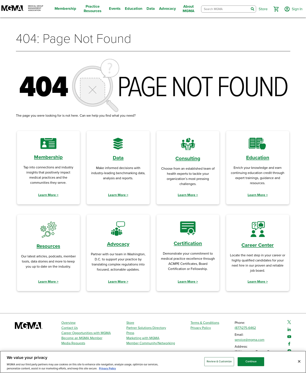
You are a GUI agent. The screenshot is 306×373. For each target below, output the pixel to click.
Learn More (48, 195)
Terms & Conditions (204, 323)
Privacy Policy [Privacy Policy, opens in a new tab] (107, 368)
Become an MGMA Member (81, 338)
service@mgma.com (249, 340)
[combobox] (224, 9)
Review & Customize (219, 361)
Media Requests (73, 343)
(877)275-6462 (245, 328)
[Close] (299, 361)
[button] (275, 9)
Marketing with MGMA (142, 338)
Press (130, 333)
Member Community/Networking (150, 343)
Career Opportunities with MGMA (86, 333)
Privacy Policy (200, 328)
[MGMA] (22, 8)
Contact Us (69, 328)
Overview (68, 323)
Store (130, 323)
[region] (153, 362)
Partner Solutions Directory (146, 328)
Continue (251, 361)
